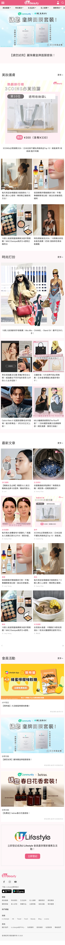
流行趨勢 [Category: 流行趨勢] (5, 482)
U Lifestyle (5, 919)
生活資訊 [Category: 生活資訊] (37, 482)
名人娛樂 (44, 8)
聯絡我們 (58, 927)
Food (26, 919)
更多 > (60, 75)
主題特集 (32, 904)
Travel (19, 919)
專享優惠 (51, 904)
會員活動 (42, 904)
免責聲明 (30, 927)
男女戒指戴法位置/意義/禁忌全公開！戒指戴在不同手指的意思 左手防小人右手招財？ (16, 378)
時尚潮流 (18, 8)
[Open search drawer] (62, 2)
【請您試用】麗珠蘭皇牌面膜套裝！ (17, 759)
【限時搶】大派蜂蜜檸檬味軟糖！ (16, 706)
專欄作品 (23, 904)
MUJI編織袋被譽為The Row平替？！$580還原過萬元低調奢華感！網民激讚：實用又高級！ (47, 423)
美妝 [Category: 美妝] (35, 577)
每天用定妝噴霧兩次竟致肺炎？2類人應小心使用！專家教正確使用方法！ (16, 196)
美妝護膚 (6, 8)
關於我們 (5, 927)
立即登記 (32, 856)
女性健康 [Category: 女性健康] (5, 530)
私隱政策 (49, 927)
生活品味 (31, 8)
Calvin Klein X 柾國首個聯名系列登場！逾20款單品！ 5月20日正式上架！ (16, 423)
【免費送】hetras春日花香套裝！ (16, 813)
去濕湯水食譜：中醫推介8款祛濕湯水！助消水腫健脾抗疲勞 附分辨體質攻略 (48, 630)
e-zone (46, 919)
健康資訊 (56, 8)
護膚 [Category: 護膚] (3, 577)
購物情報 (5, 904)
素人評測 (14, 904)
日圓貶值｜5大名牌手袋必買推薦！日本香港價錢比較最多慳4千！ (47, 378)
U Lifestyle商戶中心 (17, 927)
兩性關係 (51, 900)
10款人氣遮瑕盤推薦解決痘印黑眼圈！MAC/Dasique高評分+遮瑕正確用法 (16, 241)
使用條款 (39, 927)
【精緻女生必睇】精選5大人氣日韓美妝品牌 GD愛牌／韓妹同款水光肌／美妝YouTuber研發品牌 (16, 488)
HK (13, 919)
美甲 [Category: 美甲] (35, 530)
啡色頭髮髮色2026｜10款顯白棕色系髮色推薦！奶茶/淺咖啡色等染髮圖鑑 (48, 241)
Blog (39, 919)
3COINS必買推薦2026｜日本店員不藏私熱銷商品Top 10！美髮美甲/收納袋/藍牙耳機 (48, 536)
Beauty (33, 919)
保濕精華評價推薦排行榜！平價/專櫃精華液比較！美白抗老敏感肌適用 (48, 196)
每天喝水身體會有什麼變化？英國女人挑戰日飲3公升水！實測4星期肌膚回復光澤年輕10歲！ (16, 536)
